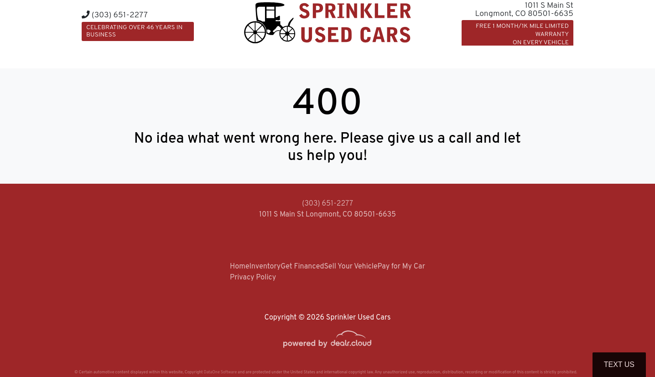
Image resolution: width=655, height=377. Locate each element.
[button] (417, 55)
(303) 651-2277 (115, 15)
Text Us (619, 364)
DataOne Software (220, 372)
